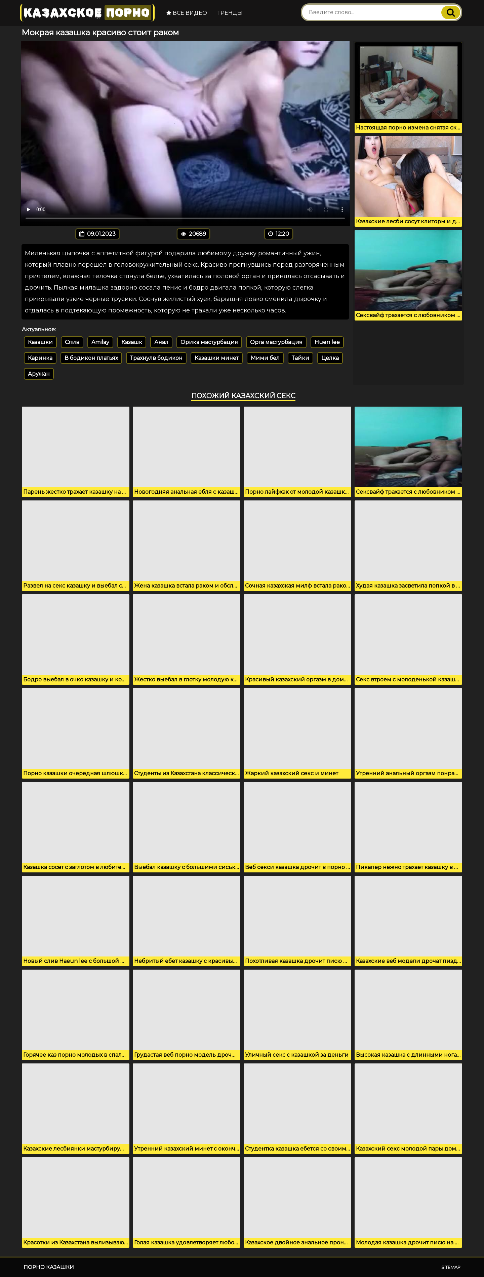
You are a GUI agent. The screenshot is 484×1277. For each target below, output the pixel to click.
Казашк (131, 342)
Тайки (300, 358)
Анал (161, 342)
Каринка (40, 358)
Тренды (230, 13)
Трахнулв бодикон (156, 358)
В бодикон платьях (91, 358)
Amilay (100, 342)
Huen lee (327, 342)
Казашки (40, 342)
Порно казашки (49, 1267)
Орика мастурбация (209, 342)
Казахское (87, 12)
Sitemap (450, 1267)
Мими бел (265, 358)
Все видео (186, 13)
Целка (330, 358)
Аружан (39, 374)
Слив (72, 342)
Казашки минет (217, 358)
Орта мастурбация (276, 342)
